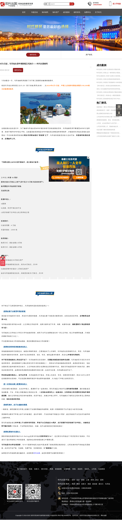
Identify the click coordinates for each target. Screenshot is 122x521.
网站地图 (104, 515)
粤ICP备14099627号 (64, 515)
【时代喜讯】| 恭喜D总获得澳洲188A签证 (109, 85)
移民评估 (18, 70)
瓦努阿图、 (68, 469)
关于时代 (98, 12)
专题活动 (34, 12)
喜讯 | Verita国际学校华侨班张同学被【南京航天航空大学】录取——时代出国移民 (109, 89)
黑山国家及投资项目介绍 (104, 113)
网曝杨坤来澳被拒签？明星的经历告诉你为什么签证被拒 (109, 133)
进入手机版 (117, 4)
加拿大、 (37, 469)
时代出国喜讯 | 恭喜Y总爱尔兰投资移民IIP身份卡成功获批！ (109, 76)
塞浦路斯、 (59, 469)
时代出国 (36, 453)
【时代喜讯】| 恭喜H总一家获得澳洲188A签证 (109, 95)
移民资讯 (77, 12)
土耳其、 (95, 469)
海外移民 (45, 12)
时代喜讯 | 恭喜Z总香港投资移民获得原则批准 (109, 79)
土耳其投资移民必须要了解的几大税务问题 (109, 136)
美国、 (31, 469)
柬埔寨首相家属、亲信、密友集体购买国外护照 (109, 120)
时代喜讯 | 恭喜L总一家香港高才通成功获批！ (109, 72)
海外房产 (55, 12)
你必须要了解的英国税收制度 (106, 130)
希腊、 (52, 469)
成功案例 (66, 12)
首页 (23, 12)
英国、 (74, 469)
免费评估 (87, 12)
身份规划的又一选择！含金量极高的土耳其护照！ (109, 110)
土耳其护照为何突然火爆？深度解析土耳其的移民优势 (109, 117)
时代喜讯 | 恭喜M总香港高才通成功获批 (109, 92)
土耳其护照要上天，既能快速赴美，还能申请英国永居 (109, 126)
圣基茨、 (81, 469)
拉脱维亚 (101, 469)
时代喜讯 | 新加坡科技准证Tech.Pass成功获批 (109, 98)
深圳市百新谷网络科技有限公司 (89, 515)
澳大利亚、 (45, 469)
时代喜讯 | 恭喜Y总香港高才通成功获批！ (109, 69)
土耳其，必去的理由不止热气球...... (108, 123)
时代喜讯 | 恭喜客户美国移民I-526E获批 (109, 82)
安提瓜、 (88, 469)
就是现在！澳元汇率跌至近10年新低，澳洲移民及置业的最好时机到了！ (109, 107)
